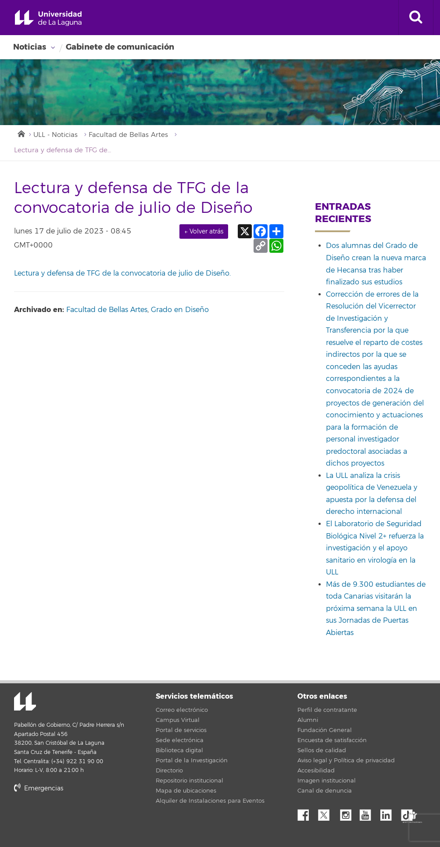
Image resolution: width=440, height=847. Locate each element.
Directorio (169, 770)
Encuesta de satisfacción (332, 740)
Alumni (307, 720)
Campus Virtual (178, 720)
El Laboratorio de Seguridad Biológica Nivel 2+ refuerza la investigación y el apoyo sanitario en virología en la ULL (375, 548)
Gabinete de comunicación (120, 47)
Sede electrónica (180, 740)
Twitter (327, 812)
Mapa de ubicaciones (186, 790)
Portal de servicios (181, 730)
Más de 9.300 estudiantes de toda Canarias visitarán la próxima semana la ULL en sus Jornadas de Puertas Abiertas (376, 608)
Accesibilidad (316, 770)
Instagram (348, 812)
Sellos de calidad (321, 750)
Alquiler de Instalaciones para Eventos (210, 800)
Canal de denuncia (324, 790)
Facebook (306, 812)
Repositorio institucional (189, 780)
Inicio (20, 133)
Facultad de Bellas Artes (128, 135)
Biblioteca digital (179, 750)
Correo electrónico (182, 710)
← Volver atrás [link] (203, 231)
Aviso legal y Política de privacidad (346, 760)
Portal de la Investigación (192, 760)
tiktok (410, 812)
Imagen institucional (326, 780)
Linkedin (389, 812)
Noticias (29, 47)
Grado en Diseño (180, 309)
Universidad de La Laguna (48, 18)
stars (80, 818)
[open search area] (415, 17)
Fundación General (324, 730)
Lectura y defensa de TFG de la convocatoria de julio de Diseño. (122, 273)
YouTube (368, 812)
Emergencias (38, 788)
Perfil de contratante (327, 710)
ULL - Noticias (55, 135)
